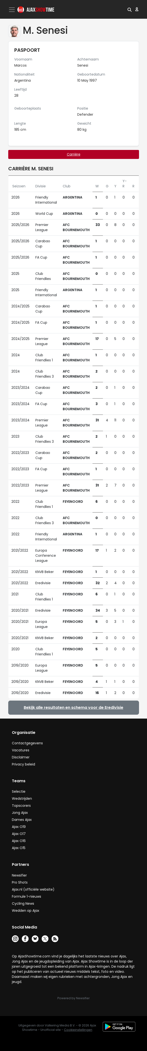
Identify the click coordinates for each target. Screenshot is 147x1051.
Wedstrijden (22, 798)
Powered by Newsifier (73, 998)
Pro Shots (20, 882)
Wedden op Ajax (25, 910)
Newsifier (19, 875)
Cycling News (23, 903)
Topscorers (21, 805)
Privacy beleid (23, 764)
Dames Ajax (22, 819)
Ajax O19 (19, 826)
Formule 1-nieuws (26, 896)
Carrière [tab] (73, 154)
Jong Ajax (20, 812)
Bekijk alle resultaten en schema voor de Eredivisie (73, 707)
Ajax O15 (18, 847)
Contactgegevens (27, 743)
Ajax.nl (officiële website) (33, 889)
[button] (129, 9)
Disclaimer (21, 757)
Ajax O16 (19, 840)
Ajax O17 (19, 833)
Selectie (18, 791)
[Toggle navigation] (12, 9)
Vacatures (20, 750)
